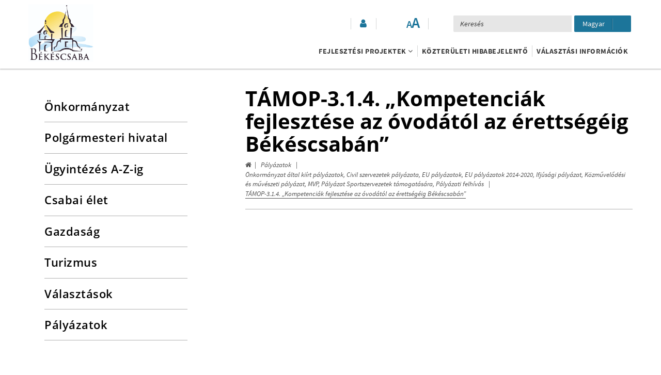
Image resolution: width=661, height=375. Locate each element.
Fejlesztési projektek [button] (366, 51)
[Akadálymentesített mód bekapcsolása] (392, 23)
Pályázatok (276, 164)
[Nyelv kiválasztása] (602, 23)
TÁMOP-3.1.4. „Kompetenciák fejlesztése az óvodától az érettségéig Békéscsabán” (355, 193)
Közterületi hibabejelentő (475, 51)
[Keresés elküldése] (559, 23)
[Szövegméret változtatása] (413, 23)
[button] (362, 24)
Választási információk (582, 51)
